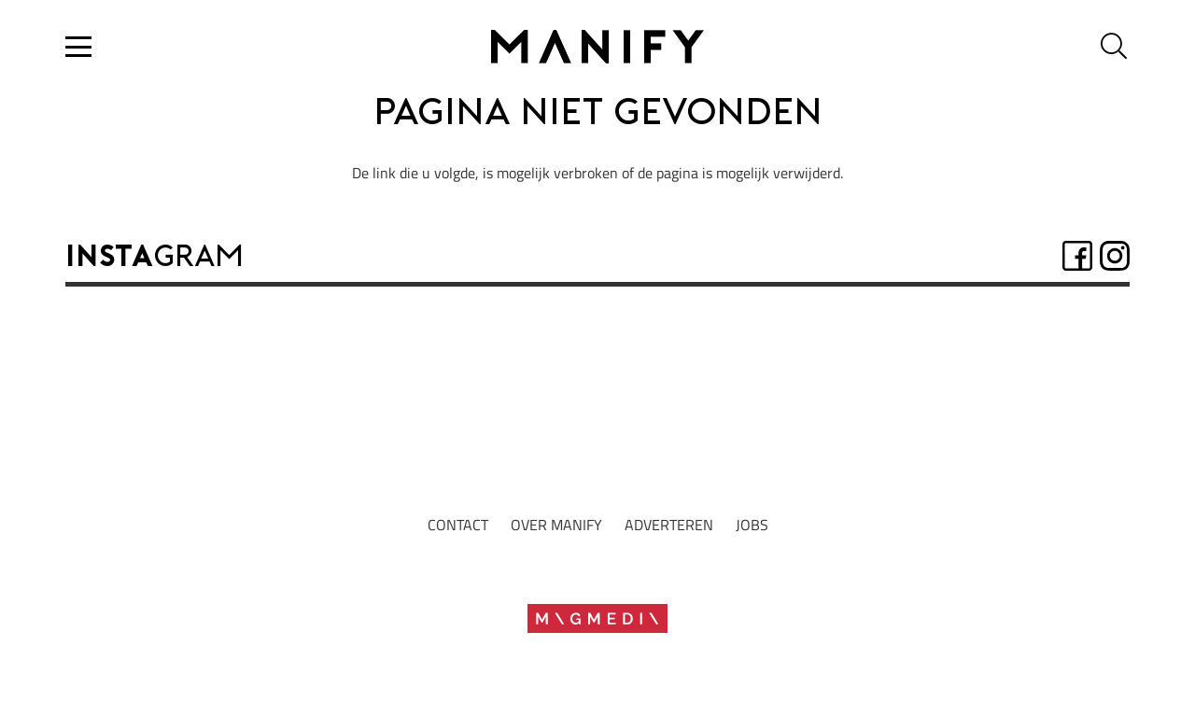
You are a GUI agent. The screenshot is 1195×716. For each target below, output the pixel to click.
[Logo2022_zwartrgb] (597, 46)
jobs (752, 524)
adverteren (669, 524)
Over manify (556, 524)
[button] (78, 47)
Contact (458, 524)
